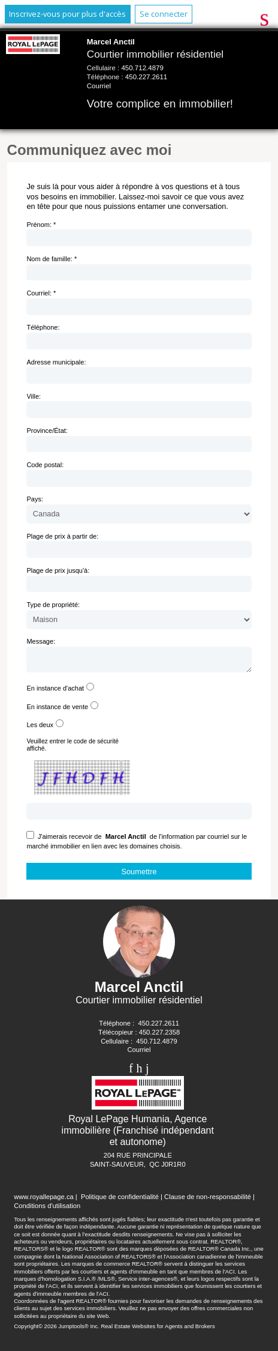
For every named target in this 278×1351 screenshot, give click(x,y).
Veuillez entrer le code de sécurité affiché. (72, 748)
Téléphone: (42, 327)
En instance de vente (57, 710)
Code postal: (45, 464)
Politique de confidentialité (120, 1200)
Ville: (33, 396)
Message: (40, 641)
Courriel (99, 85)
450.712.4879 (142, 67)
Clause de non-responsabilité (207, 1200)
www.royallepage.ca (44, 1200)
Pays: (34, 499)
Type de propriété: (53, 604)
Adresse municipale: (56, 362)
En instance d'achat (55, 691)
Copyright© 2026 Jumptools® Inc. (56, 1329)
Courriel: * (41, 293)
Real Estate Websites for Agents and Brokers (157, 1329)
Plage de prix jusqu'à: (57, 570)
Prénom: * (41, 224)
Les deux (39, 728)
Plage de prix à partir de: (62, 536)
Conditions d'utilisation (47, 1209)
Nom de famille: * (51, 258)
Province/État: (46, 430)
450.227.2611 (146, 76)
